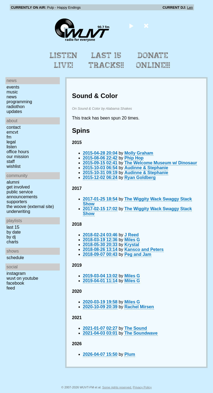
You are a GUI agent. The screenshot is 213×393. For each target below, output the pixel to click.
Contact (14, 127)
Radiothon (16, 106)
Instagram (16, 273)
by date (14, 232)
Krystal (131, 244)
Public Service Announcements (22, 194)
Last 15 (13, 227)
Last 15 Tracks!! (106, 60)
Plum (129, 354)
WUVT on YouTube (22, 278)
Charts (12, 242)
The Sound (135, 328)
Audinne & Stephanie (146, 167)
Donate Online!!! (153, 60)
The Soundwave (141, 333)
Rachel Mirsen (139, 306)
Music (12, 92)
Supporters (17, 201)
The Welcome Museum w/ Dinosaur (160, 163)
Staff (11, 161)
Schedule (15, 257)
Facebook (15, 283)
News (12, 97)
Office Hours (18, 151)
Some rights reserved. (117, 387)
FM (9, 137)
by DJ (11, 237)
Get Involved (18, 187)
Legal (11, 142)
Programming (19, 101)
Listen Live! (64, 60)
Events (13, 87)
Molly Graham (138, 153)
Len (190, 7)
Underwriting (18, 211)
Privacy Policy (142, 387)
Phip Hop (133, 158)
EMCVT (12, 132)
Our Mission (18, 156)
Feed (11, 288)
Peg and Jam (137, 254)
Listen (12, 146)
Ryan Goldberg (140, 177)
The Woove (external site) (30, 206)
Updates (14, 111)
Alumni (13, 182)
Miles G (132, 239)
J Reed (131, 234)
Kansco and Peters (144, 249)
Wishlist (14, 166)
